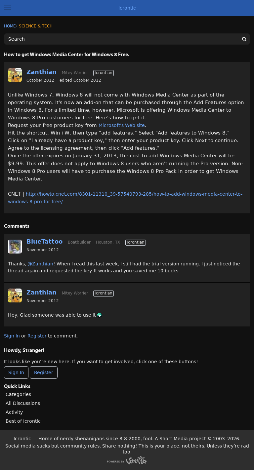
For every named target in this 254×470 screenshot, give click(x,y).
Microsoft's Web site (122, 125)
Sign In (12, 335)
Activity (14, 412)
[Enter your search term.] (127, 39)
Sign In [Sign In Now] (16, 372)
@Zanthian (40, 263)
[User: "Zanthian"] (15, 75)
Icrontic (127, 8)
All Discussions (23, 403)
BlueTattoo (44, 241)
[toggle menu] (7, 8)
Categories (18, 394)
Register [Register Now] (43, 372)
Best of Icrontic (23, 421)
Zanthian (41, 71)
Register (37, 335)
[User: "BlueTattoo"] (15, 247)
